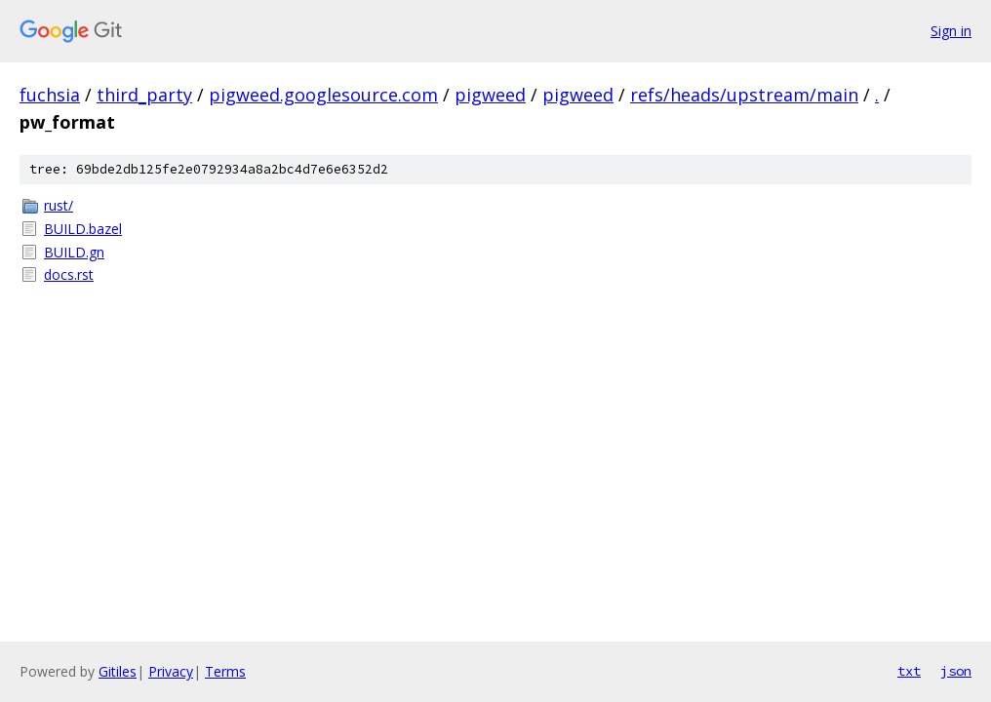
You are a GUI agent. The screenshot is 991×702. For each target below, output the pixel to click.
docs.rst (69, 274)
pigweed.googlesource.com (323, 94)
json (955, 671)
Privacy (170, 671)
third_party (144, 94)
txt (909, 671)
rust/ (58, 205)
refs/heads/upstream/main (744, 94)
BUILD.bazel (83, 228)
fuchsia (50, 94)
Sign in (951, 30)
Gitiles (118, 671)
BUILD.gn (74, 252)
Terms (225, 671)
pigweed (490, 94)
